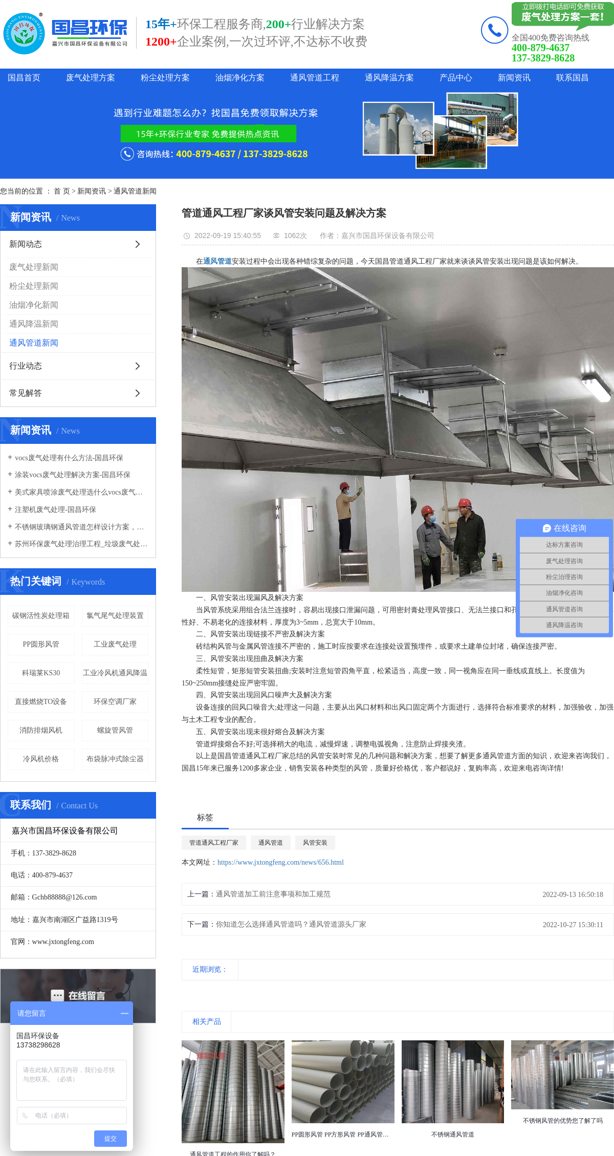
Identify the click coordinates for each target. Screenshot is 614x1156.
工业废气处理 (115, 644)
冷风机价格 (41, 759)
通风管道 (270, 842)
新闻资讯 (514, 77)
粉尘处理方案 (165, 77)
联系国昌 (572, 77)
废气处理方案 (90, 77)
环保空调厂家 (115, 701)
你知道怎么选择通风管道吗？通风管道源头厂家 (291, 924)
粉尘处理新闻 (33, 286)
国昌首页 (24, 77)
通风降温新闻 (33, 323)
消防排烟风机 (40, 730)
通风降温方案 (389, 77)
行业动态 (25, 365)
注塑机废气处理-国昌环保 (55, 509)
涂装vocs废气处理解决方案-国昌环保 (72, 475)
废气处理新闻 (33, 267)
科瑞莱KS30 (41, 673)
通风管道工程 (314, 77)
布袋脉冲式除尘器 (115, 759)
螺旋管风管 (115, 730)
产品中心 (456, 77)
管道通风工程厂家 (213, 842)
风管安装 (315, 842)
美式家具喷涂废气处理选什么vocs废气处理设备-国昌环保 (81, 492)
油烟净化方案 (240, 77)
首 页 (62, 191)
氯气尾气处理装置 (115, 615)
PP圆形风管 (41, 644)
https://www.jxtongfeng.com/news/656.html (280, 862)
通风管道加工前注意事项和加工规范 (273, 894)
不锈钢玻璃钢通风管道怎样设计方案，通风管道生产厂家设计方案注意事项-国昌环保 (81, 527)
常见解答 (25, 393)
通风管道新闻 (135, 191)
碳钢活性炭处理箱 (41, 615)
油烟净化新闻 (33, 305)
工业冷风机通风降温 (115, 673)
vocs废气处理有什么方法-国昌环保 (69, 458)
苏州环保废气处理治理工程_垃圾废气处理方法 (81, 544)
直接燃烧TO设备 (41, 701)
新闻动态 (25, 244)
